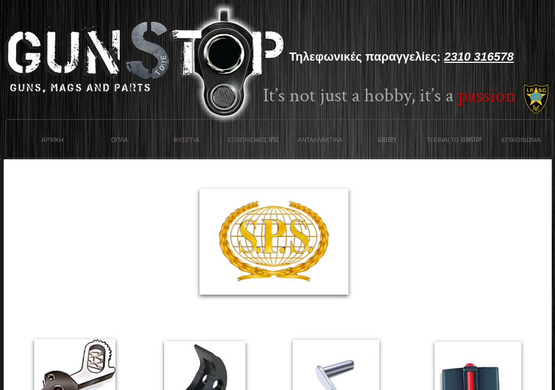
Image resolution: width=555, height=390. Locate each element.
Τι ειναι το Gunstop (454, 139)
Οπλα (119, 139)
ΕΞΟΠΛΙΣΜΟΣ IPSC (253, 139)
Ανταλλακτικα (320, 139)
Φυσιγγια (186, 139)
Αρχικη (52, 139)
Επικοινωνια (521, 139)
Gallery (387, 139)
